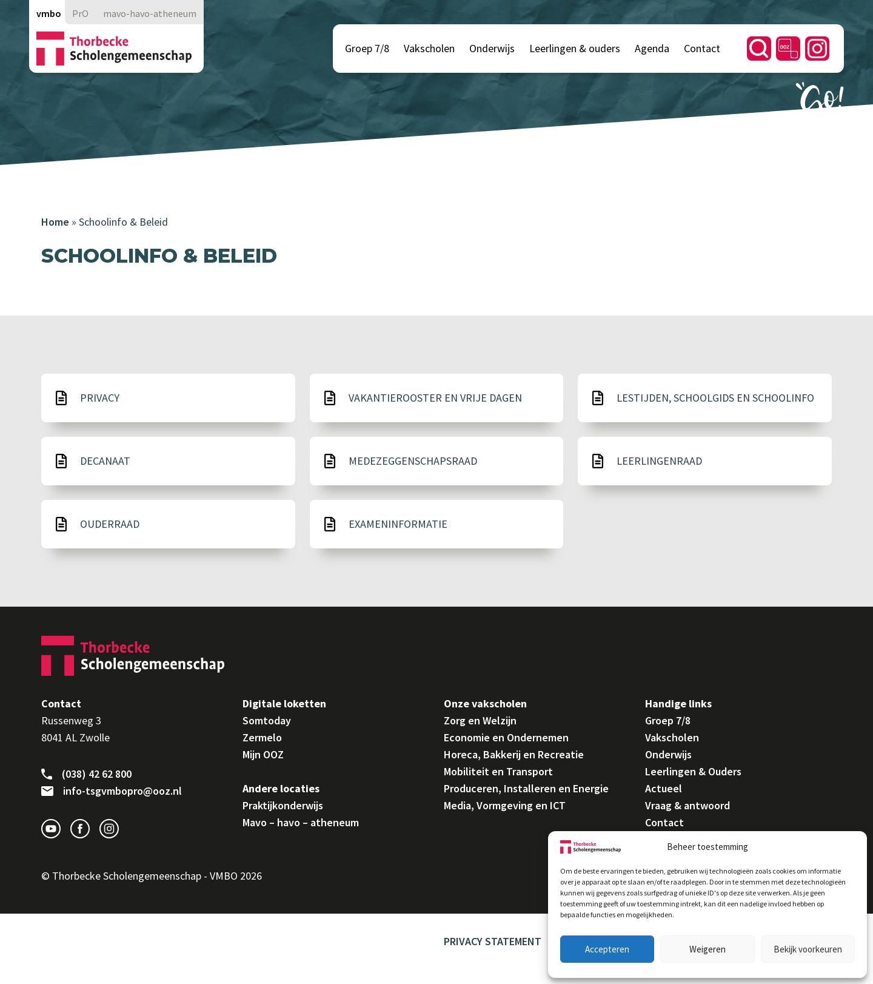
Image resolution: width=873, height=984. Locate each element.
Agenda (652, 48)
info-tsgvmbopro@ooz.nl (111, 791)
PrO (80, 13)
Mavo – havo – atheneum (300, 822)
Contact (702, 48)
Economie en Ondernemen (506, 737)
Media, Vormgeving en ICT (505, 805)
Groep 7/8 (367, 48)
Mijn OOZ (263, 754)
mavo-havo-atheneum (149, 13)
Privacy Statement (492, 941)
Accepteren (607, 949)
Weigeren (707, 949)
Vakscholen (429, 48)
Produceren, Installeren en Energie (526, 788)
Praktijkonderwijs (282, 805)
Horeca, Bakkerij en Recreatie (514, 754)
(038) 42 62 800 (86, 774)
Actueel (663, 788)
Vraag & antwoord (687, 805)
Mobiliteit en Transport (498, 771)
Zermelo (262, 737)
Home (55, 222)
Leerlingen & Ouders (693, 771)
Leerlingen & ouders (574, 48)
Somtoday (266, 720)
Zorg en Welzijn (480, 720)
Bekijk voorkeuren (808, 949)
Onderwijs (492, 48)
